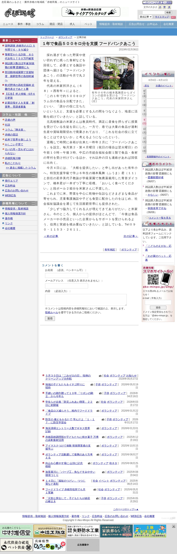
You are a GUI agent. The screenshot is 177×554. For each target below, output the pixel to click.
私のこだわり (13, 163)
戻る (146, 85)
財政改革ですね (157, 208)
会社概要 (10, 228)
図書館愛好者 (156, 177)
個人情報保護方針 (15, 213)
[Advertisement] (89, 349)
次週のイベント (164, 85)
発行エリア (11, 180)
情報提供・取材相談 (17, 208)
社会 (106, 375)
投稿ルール (51, 312)
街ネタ (113, 463)
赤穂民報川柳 (13, 158)
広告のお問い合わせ (17, 190)
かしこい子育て (14, 144)
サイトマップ (162, 16)
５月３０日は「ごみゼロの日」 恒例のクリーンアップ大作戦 (68, 377)
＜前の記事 (51, 236)
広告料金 (10, 185)
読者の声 (10, 119)
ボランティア (65, 37)
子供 (98, 384)
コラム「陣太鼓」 (15, 129)
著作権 (9, 218)
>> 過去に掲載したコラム (21, 167)
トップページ (47, 37)
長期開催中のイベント (158, 156)
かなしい (153, 194)
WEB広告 (10, 195)
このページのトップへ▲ (125, 509)
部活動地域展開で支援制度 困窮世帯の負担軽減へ (19, 76)
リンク (9, 223)
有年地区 (110, 249)
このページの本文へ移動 (157, 2)
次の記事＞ (131, 236)
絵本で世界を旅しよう (18, 139)
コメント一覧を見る (158, 217)
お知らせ (131, 375)
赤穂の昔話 (11, 134)
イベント (104, 480)
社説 (7, 124)
